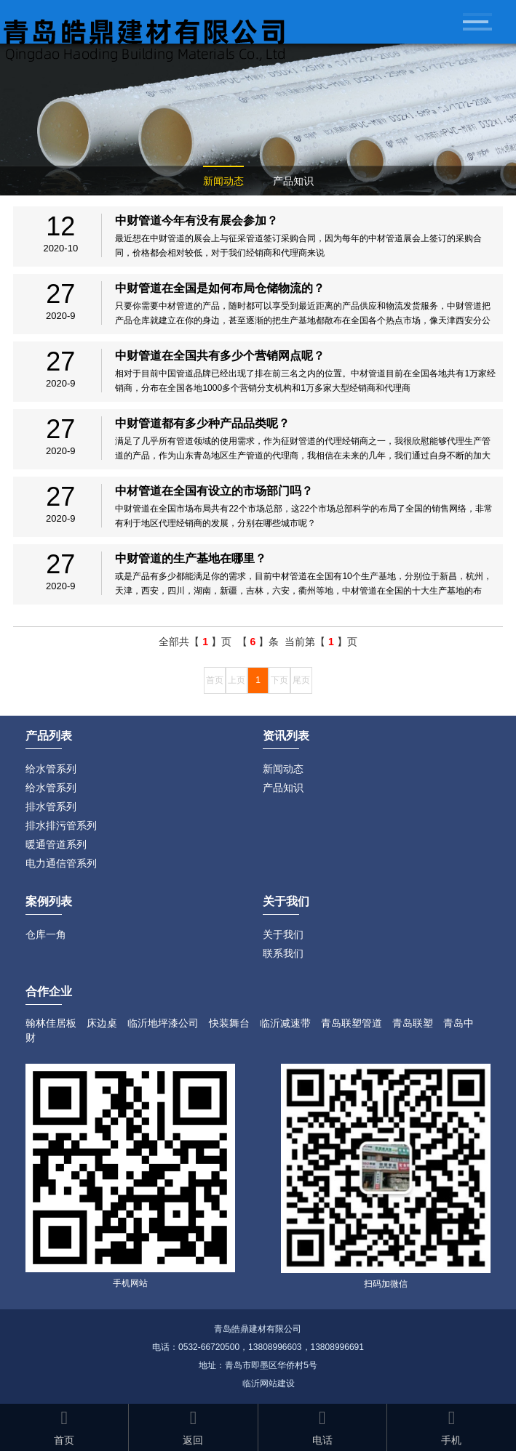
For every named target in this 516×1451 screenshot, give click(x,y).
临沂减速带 (285, 1023)
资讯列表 (286, 735)
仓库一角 (45, 934)
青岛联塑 (412, 1023)
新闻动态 (223, 181)
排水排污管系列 (61, 825)
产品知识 (293, 181)
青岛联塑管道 (351, 1023)
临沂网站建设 (268, 1383)
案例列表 (48, 901)
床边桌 (102, 1023)
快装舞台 (229, 1023)
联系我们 (283, 953)
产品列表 (48, 735)
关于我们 (283, 934)
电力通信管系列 (61, 863)
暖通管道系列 (56, 844)
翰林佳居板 (50, 1023)
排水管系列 (50, 806)
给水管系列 (50, 769)
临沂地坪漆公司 (163, 1023)
